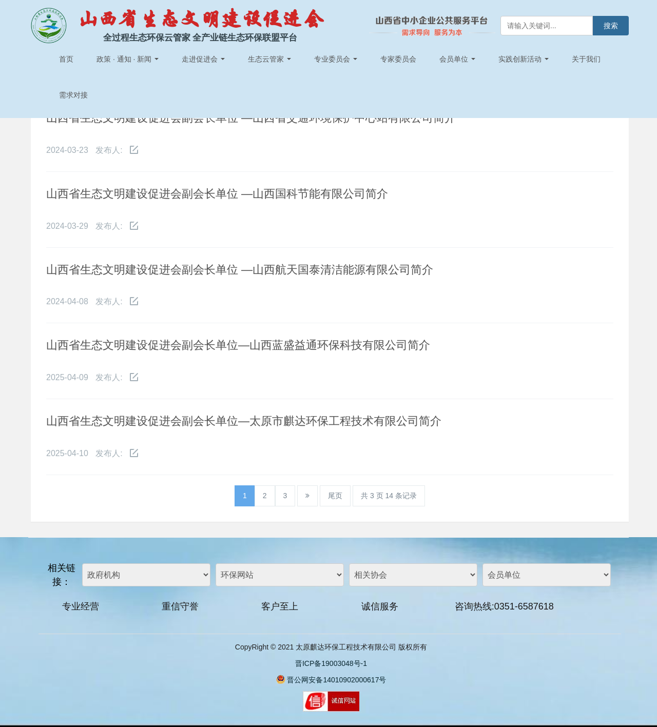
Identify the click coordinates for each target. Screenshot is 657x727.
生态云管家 (269, 59)
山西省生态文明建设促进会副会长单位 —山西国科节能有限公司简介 (217, 193)
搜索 (611, 25)
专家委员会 (398, 59)
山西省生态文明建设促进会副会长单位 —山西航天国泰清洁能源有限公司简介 (239, 269)
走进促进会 (203, 59)
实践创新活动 (523, 59)
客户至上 (279, 606)
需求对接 (73, 95)
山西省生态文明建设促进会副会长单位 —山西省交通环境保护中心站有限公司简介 (251, 117)
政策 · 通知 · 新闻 (127, 59)
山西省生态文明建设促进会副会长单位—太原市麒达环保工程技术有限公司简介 (243, 421)
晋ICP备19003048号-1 (331, 663)
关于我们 (586, 59)
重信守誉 (180, 606)
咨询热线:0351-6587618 (504, 606)
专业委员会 (335, 59)
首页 (66, 59)
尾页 (335, 495)
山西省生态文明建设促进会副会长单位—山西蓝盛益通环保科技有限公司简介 (238, 345)
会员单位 (457, 59)
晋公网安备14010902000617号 (336, 679)
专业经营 (80, 606)
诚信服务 (379, 606)
